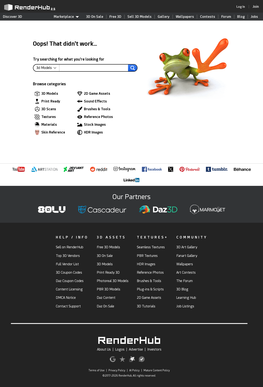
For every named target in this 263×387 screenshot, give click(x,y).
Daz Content (106, 298)
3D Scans (45, 109)
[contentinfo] (47, 68)
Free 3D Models (108, 247)
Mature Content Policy (157, 370)
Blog (241, 17)
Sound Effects (92, 101)
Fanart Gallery (186, 256)
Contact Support (68, 306)
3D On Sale (94, 17)
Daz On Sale (105, 306)
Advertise (136, 349)
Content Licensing (69, 289)
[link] (242, 6)
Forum (226, 17)
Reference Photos (95, 116)
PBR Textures (147, 256)
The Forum (184, 281)
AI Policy (134, 370)
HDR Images (90, 132)
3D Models (46, 93)
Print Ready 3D (108, 272)
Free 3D (115, 17)
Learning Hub (186, 298)
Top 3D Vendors (68, 256)
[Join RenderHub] (256, 7)
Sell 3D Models (139, 17)
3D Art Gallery (186, 247)
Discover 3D (12, 17)
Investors (154, 349)
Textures (45, 116)
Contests (207, 17)
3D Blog (182, 289)
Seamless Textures (151, 247)
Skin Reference (50, 132)
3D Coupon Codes (69, 272)
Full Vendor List (67, 264)
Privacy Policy (117, 370)
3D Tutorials (146, 306)
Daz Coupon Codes (70, 281)
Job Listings (185, 306)
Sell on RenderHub (69, 247)
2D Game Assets (93, 93)
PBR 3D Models (108, 289)
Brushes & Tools (93, 109)
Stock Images (91, 124)
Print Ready (47, 101)
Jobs (254, 17)
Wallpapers (185, 17)
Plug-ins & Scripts (150, 289)
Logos (119, 349)
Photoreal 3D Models (112, 281)
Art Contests (186, 272)
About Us (104, 349)
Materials (46, 124)
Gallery (164, 17)
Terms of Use (96, 370)
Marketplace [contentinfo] (66, 17)
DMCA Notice (66, 298)
